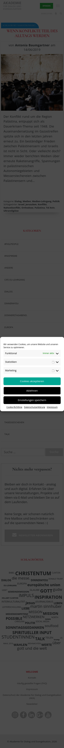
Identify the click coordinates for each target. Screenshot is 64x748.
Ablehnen (32, 390)
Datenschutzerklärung (34, 407)
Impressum (52, 407)
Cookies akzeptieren (32, 381)
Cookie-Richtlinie (14, 407)
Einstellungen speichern (32, 400)
